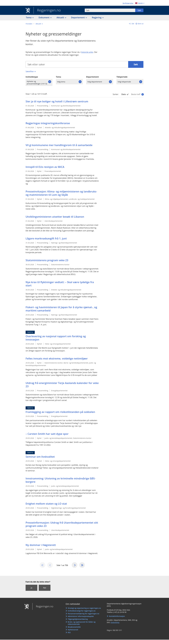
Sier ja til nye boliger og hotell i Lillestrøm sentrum (57, 101)
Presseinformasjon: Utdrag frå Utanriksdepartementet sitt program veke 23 (62, 524)
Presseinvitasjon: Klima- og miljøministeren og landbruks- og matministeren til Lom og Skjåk (61, 193)
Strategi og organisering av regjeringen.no (84, 608)
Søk (139, 10)
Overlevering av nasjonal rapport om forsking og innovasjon (56, 338)
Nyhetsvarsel (73, 630)
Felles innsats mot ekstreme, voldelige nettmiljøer (57, 358)
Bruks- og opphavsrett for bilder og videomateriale (81, 623)
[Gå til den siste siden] (82, 565)
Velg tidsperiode (124, 82)
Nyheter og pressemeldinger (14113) (37, 82)
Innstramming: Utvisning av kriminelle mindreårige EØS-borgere (61, 480)
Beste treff (137, 94)
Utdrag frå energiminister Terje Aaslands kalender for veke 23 (62, 384)
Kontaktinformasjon (117, 616)
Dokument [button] (44, 17)
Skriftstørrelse (128, 3)
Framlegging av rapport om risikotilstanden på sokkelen (60, 412)
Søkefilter (30, 71)
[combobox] (110, 10)
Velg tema (61, 82)
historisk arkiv (87, 52)
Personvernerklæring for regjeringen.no (83, 614)
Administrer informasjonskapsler (81, 617)
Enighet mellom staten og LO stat (46, 503)
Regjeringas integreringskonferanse (48, 123)
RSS (69, 633)
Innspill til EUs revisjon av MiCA (45, 167)
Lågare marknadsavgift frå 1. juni (46, 238)
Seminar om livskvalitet (40, 456)
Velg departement (94, 82)
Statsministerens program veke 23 (47, 260)
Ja (31, 588)
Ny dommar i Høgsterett (41, 545)
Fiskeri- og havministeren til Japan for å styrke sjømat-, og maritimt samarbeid (61, 308)
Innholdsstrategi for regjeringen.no (81, 611)
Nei (44, 588)
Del (132, 23)
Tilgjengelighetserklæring (78, 619)
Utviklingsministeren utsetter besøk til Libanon (55, 216)
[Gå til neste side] (75, 565)
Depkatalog (115, 623)
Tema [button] (29, 17)
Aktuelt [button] (61, 17)
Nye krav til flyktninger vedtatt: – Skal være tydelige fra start (60, 283)
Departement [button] (78, 17)
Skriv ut (141, 23)
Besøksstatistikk (74, 627)
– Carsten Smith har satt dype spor (47, 434)
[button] (39, 24)
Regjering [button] (97, 17)
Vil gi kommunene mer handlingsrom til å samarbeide (59, 145)
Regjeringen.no (47, 10)
